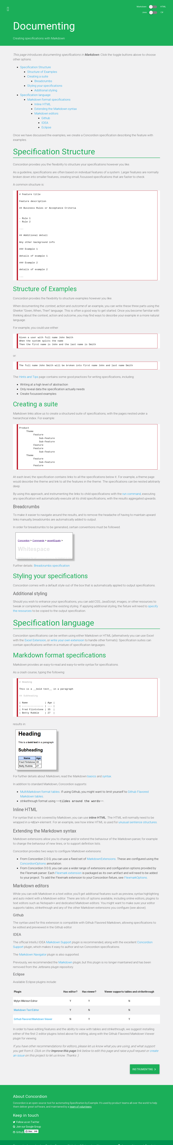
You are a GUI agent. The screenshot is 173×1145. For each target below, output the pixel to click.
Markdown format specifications (48, 100)
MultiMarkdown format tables (40, 783)
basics (91, 767)
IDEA (44, 123)
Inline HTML (42, 104)
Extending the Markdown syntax (55, 109)
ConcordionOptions (33, 854)
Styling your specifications (44, 86)
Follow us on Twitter (26, 1112)
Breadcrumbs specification (52, 558)
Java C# (152, 12)
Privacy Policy (21, 1139)
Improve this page (130, 1135)
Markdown (65, 952)
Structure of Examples (42, 72)
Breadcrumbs (43, 81)
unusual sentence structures (138, 813)
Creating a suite (37, 76)
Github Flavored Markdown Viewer (33, 1009)
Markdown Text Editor (26, 1000)
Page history (152, 1135)
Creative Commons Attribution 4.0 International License (75, 1135)
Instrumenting (144, 1059)
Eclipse (46, 127)
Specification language (35, 95)
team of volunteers (80, 1097)
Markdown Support (58, 933)
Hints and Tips (28, 372)
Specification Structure (35, 67)
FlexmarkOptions (135, 868)
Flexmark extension (68, 863)
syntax (106, 767)
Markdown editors (46, 113)
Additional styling (45, 90)
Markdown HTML (151, 6)
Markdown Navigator (32, 945)
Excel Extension (35, 633)
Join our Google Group (27, 1116)
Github (45, 118)
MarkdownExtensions (101, 849)
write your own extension (67, 633)
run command (131, 486)
